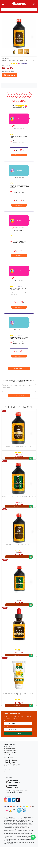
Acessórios (7, 754)
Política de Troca (9, 762)
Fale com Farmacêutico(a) (12, 764)
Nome (6, 721)
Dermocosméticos (9, 748)
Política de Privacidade (11, 760)
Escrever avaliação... (19, 368)
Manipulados (8, 747)
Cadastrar (18, 733)
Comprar (11, 75)
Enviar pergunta (19, 395)
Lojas (5, 768)
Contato (6, 772)
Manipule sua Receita (11, 766)
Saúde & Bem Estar (10, 750)
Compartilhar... (19, 155)
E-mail (6, 727)
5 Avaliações (23, 63)
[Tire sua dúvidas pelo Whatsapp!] (33, 837)
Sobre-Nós (7, 770)
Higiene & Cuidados (10, 752)
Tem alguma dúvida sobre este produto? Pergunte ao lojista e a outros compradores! (19, 381)
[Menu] (3, 4)
